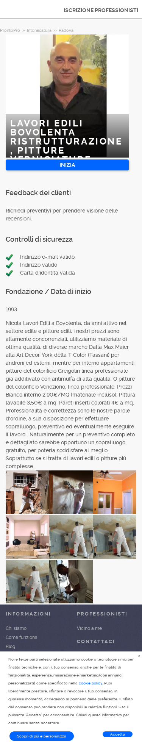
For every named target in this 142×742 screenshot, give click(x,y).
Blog (10, 646)
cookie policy (90, 683)
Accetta (117, 734)
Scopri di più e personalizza (41, 736)
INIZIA (67, 165)
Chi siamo (16, 628)
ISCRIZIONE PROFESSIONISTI (101, 10)
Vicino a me (89, 628)
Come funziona (21, 637)
